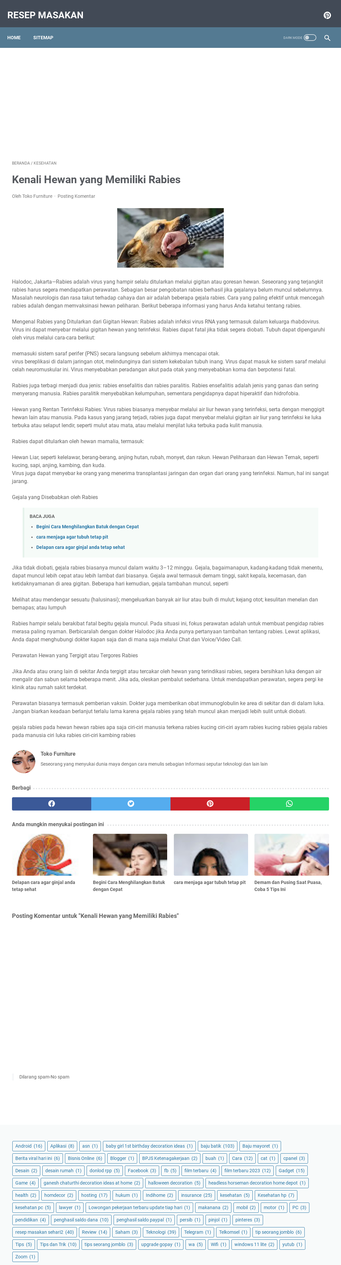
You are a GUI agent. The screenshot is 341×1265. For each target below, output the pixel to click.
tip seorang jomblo (274, 521)
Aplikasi (298, 62)
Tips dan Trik (269, 533)
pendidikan (266, 410)
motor (261, 398)
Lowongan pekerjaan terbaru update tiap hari (281, 370)
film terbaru (267, 217)
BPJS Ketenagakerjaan (278, 155)
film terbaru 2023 (274, 229)
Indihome (264, 329)
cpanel (261, 180)
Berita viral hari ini (273, 131)
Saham (295, 484)
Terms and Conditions (174, 1241)
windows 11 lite (294, 570)
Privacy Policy (131, 1241)
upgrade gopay (270, 558)
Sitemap (48, 26)
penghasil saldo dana (278, 422)
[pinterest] (144, 927)
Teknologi (266, 496)
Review (263, 484)
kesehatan (265, 341)
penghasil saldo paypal (278, 435)
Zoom (289, 582)
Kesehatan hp (306, 341)
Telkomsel (265, 508)
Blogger (305, 143)
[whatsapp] (196, 927)
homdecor (294, 305)
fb (293, 204)
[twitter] (91, 927)
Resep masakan (50, 7)
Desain (291, 180)
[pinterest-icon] (322, 8)
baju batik (267, 106)
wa (305, 558)
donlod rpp (310, 192)
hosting (264, 317)
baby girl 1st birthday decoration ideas (284, 90)
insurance (301, 329)
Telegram (302, 496)
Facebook (265, 204)
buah (260, 168)
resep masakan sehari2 (280, 471)
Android (264, 62)
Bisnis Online (268, 143)
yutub (261, 582)
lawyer (305, 354)
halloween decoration (277, 273)
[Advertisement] (117, 95)
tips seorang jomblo (275, 545)
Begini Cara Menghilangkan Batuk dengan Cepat (87, 584)
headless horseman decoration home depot (282, 289)
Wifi (258, 570)
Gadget (264, 241)
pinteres (263, 459)
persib (261, 447)
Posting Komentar (76, 189)
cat (313, 168)
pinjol (288, 447)
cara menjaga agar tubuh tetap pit (72, 594)
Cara (287, 168)
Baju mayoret (268, 118)
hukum (296, 317)
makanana (266, 385)
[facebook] (38, 927)
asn (258, 74)
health (261, 305)
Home (18, 26)
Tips (313, 521)
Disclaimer (214, 1241)
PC (286, 398)
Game (295, 241)
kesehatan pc (268, 354)
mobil (298, 385)
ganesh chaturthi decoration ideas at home (286, 257)
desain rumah (269, 192)
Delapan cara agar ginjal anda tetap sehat (80, 604)
